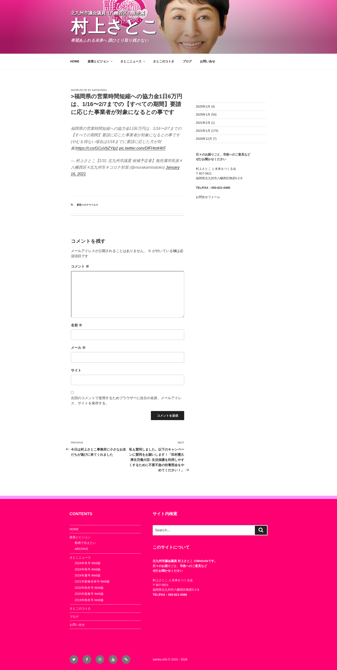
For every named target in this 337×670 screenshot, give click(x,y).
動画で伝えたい (85, 543)
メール (78, 347)
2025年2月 (203, 106)
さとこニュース (133, 61)
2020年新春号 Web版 (89, 593)
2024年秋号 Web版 (88, 569)
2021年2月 (203, 122)
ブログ (187, 61)
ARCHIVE (81, 549)
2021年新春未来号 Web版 (92, 581)
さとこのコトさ (163, 61)
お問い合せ (207, 61)
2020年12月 (204, 138)
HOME (74, 61)
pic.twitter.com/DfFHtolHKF (142, 148)
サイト (76, 370)
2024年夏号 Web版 (88, 575)
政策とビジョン (100, 61)
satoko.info (160, 659)
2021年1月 (203, 130)
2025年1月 (203, 114)
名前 (76, 325)
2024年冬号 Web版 (88, 563)
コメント (80, 266)
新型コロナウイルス (87, 204)
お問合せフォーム (208, 197)
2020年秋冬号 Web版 (89, 587)
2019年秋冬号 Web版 (89, 600)
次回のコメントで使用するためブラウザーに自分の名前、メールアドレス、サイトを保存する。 (126, 400)
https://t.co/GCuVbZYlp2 (97, 148)
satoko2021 (99, 90)
